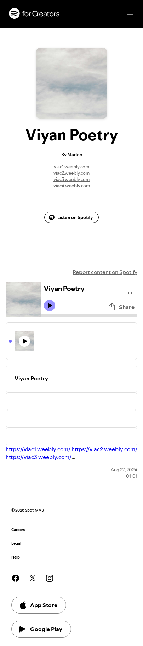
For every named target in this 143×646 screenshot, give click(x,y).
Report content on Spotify (105, 272)
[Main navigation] (130, 14)
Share (121, 307)
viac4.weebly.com (71, 185)
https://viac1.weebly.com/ (38, 449)
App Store (38, 605)
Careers (18, 529)
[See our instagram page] (49, 578)
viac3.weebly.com (71, 179)
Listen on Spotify (71, 217)
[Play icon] (49, 305)
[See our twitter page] (32, 578)
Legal (16, 543)
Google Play (40, 629)
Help (15, 557)
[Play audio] (130, 292)
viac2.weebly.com (71, 173)
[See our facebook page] (15, 578)
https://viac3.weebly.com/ (39, 457)
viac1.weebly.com (71, 166)
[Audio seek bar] (89, 315)
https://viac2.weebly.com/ (104, 449)
